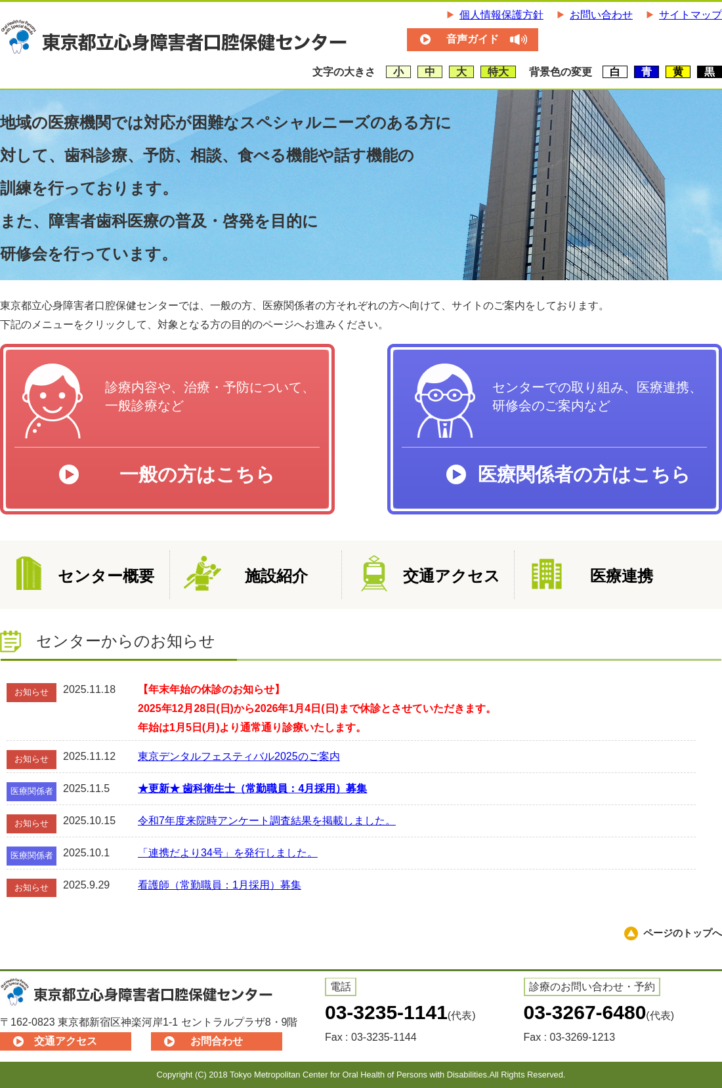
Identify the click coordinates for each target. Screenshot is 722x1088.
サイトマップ (690, 14)
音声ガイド (472, 39)
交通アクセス (451, 576)
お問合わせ (216, 1041)
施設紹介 (276, 576)
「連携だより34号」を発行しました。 (228, 852)
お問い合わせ (601, 14)
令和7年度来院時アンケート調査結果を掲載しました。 (267, 820)
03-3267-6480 (585, 1012)
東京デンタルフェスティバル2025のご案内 (239, 756)
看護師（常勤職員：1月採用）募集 (219, 884)
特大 (498, 71)
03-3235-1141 (386, 1012)
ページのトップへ (682, 932)
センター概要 (106, 576)
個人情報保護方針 (501, 14)
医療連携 (621, 576)
